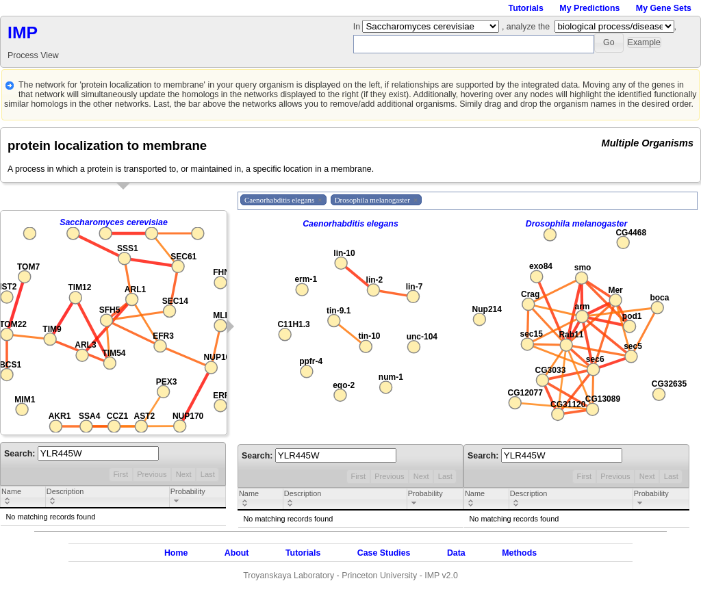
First (120, 474)
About (237, 553)
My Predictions (589, 8)
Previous (151, 474)
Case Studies (384, 553)
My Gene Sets (663, 8)
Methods (519, 553)
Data (456, 553)
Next (184, 474)
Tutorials (526, 8)
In (358, 26)
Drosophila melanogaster (577, 224)
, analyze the (526, 26)
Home (176, 553)
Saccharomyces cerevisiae (114, 222)
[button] (609, 43)
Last (208, 474)
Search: (81, 454)
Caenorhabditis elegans (350, 224)
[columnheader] (23, 497)
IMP (23, 32)
